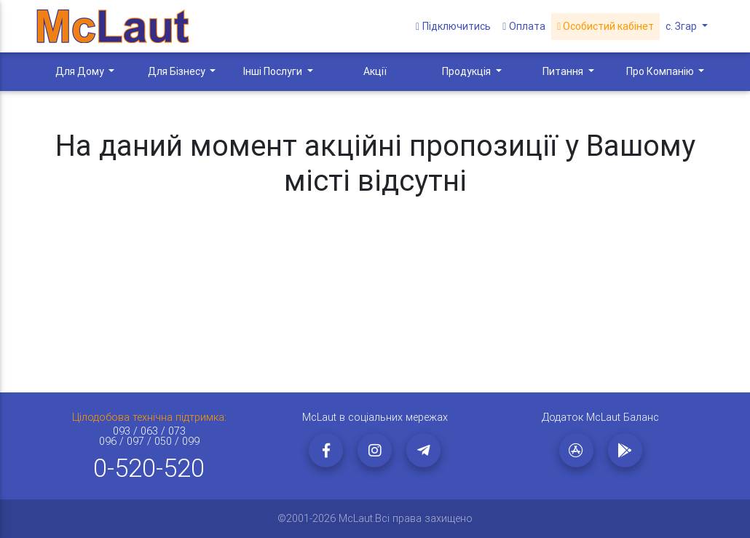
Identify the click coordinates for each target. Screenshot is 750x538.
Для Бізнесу (178, 71)
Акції (375, 71)
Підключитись (453, 26)
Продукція (467, 71)
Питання (563, 71)
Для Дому (80, 71)
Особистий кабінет (605, 26)
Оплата (523, 26)
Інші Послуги (273, 71)
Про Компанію (661, 71)
